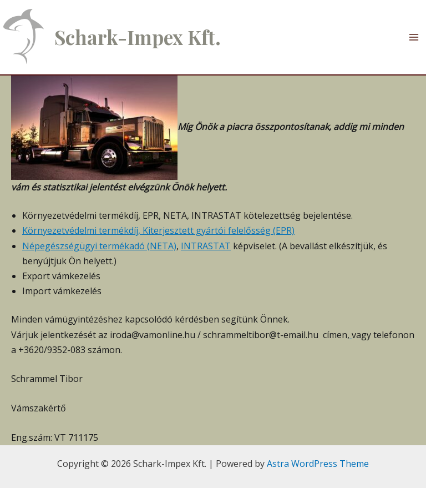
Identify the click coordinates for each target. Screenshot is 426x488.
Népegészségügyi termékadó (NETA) (99, 246)
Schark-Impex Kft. (137, 37)
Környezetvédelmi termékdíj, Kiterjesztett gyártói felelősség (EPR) (158, 230)
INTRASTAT (206, 246)
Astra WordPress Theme (318, 463)
